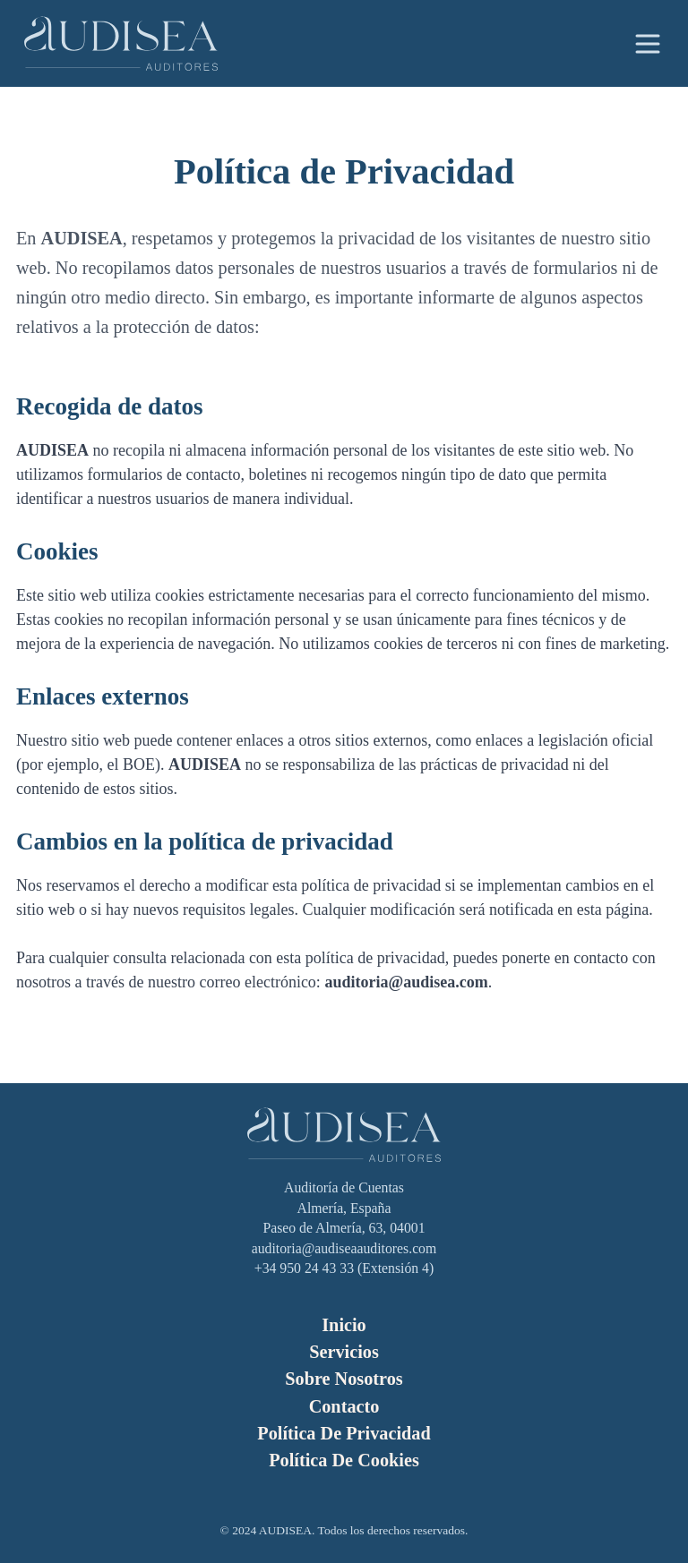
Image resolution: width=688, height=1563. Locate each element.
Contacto (344, 1406)
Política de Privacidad (343, 1433)
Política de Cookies (344, 1460)
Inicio (344, 1325)
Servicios (344, 1352)
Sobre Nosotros (343, 1378)
